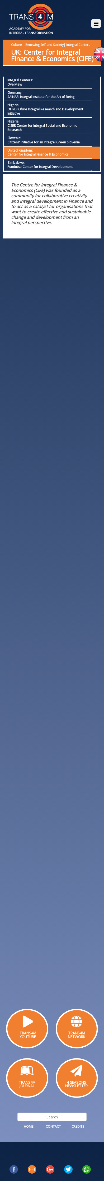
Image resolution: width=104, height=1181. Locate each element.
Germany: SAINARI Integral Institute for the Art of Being (40, 94)
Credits (78, 1126)
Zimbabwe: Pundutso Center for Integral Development (40, 164)
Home (29, 1126)
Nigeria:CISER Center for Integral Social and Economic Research (42, 125)
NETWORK (76, 1036)
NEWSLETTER (76, 1085)
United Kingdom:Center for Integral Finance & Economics (37, 152)
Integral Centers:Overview (20, 82)
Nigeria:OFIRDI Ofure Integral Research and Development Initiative (45, 109)
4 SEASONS (76, 1082)
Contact (53, 1126)
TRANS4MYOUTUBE (28, 1034)
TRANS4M (76, 1032)
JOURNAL (27, 1085)
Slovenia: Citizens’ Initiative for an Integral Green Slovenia (43, 140)
